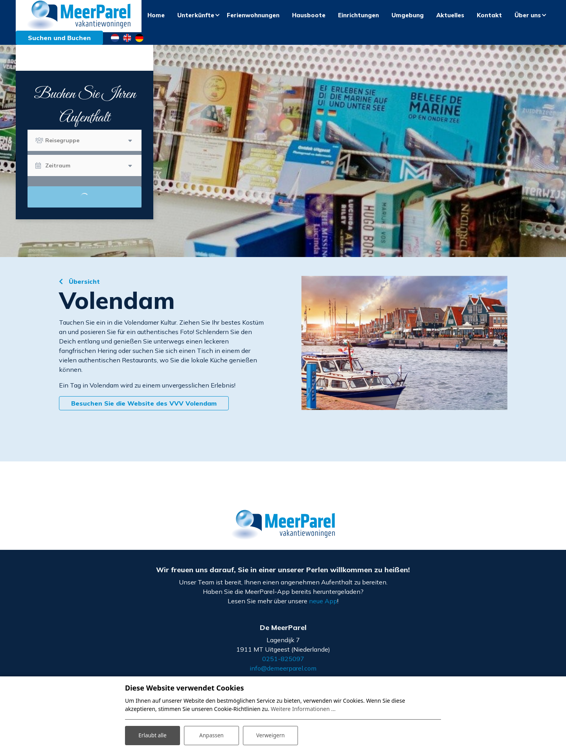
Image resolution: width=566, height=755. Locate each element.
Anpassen (211, 734)
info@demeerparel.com (283, 674)
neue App (323, 606)
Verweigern (270, 734)
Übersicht (83, 287)
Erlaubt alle (152, 734)
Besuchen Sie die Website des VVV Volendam (144, 409)
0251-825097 (283, 664)
